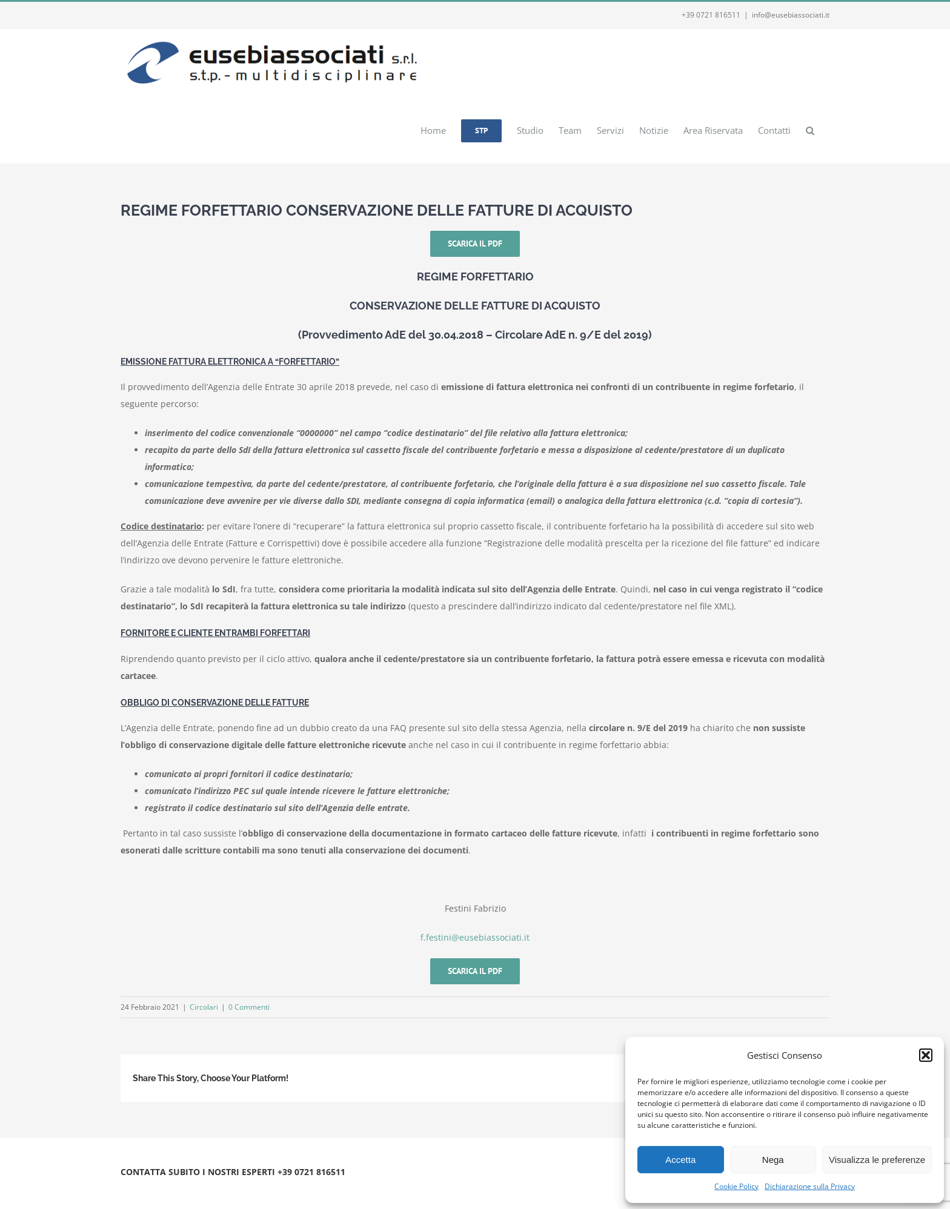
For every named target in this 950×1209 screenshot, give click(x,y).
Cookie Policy (736, 1186)
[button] (926, 1055)
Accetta (680, 1159)
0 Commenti (249, 1007)
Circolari (204, 1007)
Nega (773, 1159)
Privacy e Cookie (222, 1186)
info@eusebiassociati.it (790, 15)
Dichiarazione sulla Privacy (810, 1186)
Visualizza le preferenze (877, 1159)
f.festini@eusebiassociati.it (475, 937)
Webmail (270, 1186)
